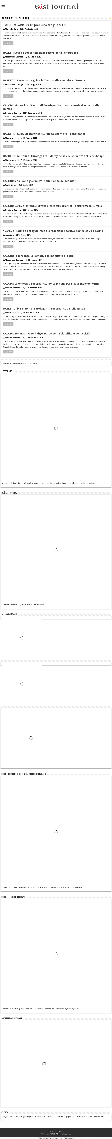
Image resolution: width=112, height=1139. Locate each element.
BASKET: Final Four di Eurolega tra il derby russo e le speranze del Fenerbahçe (53, 156)
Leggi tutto (8, 43)
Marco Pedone (11, 29)
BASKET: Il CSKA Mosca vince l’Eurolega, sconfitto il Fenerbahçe (44, 133)
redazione (9, 235)
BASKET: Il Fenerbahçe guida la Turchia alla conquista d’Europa (44, 80)
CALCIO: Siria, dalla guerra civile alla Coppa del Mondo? (39, 181)
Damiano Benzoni (13, 113)
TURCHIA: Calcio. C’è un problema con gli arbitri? (34, 25)
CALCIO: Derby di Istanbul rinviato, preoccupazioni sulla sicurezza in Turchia (52, 206)
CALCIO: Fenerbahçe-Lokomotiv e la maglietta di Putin (38, 255)
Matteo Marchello (13, 288)
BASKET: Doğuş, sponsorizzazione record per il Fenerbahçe (40, 52)
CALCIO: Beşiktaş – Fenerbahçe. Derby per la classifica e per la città (46, 333)
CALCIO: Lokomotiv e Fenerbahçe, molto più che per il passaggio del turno (51, 283)
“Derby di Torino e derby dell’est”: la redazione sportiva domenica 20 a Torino (53, 231)
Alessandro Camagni (14, 57)
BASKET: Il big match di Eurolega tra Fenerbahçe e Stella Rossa (44, 308)
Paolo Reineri (11, 185)
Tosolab (61, 1131)
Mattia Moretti (12, 138)
